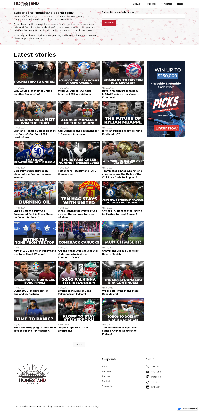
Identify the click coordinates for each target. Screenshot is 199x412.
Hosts (180, 4)
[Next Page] (79, 344)
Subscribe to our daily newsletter (120, 12)
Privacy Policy (92, 406)
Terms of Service (74, 406)
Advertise (107, 371)
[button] (138, 4)
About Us (107, 366)
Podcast (151, 4)
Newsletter (166, 4)
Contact (106, 381)
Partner (106, 376)
